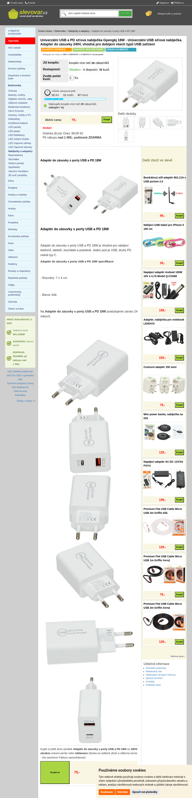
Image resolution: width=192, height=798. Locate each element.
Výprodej (13, 40)
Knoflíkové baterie (18, 123)
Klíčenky (12, 229)
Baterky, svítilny (16, 95)
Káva (11, 215)
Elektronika (60, 31)
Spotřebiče (14, 167)
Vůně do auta (20, 391)
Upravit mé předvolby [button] (144, 792)
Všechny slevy (177, 656)
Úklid (11, 250)
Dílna (11, 180)
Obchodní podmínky (156, 668)
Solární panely (16, 163)
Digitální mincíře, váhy (20, 98)
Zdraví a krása (16, 308)
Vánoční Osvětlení (18, 171)
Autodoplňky (15, 54)
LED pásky (14, 131)
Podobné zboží (153, 685)
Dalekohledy (15, 61)
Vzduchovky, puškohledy (15, 293)
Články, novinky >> (25, 401)
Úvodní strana (15, 2)
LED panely (14, 127)
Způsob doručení (154, 678)
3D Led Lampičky (17, 175)
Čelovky (12, 90)
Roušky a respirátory (19, 271)
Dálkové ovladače (18, 102)
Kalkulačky (14, 119)
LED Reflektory (16, 135)
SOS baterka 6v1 (20, 387)
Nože (11, 243)
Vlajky (11, 284)
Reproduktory (15, 155)
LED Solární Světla (18, 139)
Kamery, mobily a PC (19, 115)
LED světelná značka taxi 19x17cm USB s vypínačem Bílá (20, 375)
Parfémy (12, 264)
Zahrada (12, 301)
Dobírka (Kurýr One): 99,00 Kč (63, 133)
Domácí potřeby (16, 68)
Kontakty (150, 681)
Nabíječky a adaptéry (78, 31)
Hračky (12, 208)
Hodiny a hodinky (17, 194)
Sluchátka (13, 159)
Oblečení (13, 257)
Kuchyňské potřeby (18, 236)
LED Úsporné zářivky (19, 143)
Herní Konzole (16, 110)
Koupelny (13, 222)
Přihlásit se (177, 2)
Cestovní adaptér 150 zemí (160, 367)
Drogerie (12, 187)
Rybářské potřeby (17, 277)
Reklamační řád (154, 671)
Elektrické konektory (19, 107)
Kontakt (30, 2)
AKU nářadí (14, 47)
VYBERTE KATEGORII (14, 32)
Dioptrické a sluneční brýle (19, 77)
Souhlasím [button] (106, 792)
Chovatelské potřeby (19, 201)
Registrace (162, 2)
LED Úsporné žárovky (20, 147)
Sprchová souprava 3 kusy (20, 383)
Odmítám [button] (122, 792)
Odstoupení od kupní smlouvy (161, 675)
